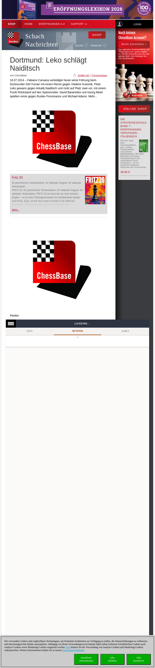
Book (30, 331)
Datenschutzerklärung (73, 650)
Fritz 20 (17, 177)
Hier (68, 647)
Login (137, 24)
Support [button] (79, 24)
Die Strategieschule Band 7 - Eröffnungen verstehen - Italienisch (133, 128)
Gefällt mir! (83, 75)
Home (29, 24)
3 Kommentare (99, 75)
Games (125, 331)
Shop (12, 24)
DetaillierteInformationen (86, 659)
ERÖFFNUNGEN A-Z (52, 24)
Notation (77, 331)
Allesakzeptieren (138, 659)
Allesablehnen (112, 659)
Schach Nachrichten (41, 40)
